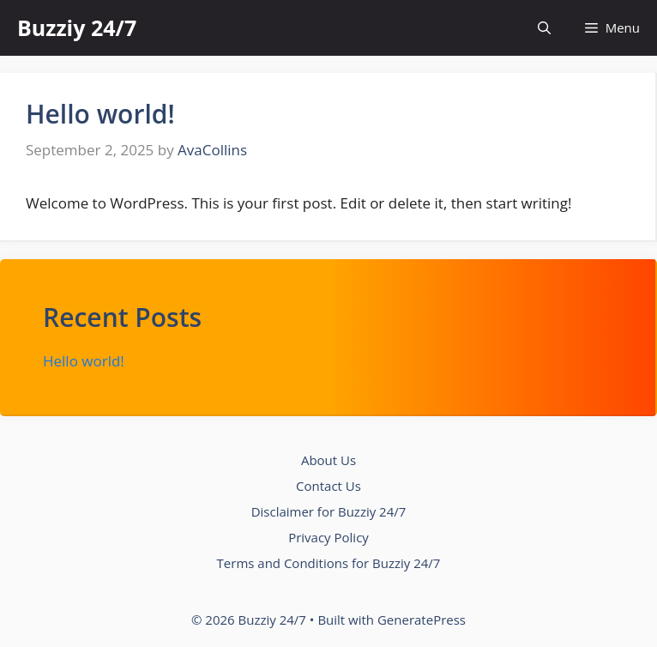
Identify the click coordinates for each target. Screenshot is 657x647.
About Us (328, 460)
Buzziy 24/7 (76, 27)
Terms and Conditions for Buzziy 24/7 (329, 562)
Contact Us (328, 485)
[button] (544, 28)
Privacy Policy (328, 537)
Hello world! (100, 113)
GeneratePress (421, 619)
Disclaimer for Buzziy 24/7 (329, 511)
